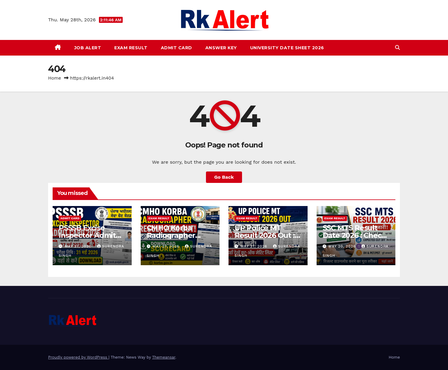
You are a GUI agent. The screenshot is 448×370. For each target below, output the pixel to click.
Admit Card (176, 47)
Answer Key (221, 47)
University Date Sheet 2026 (287, 47)
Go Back (224, 177)
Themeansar (163, 357)
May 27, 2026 (79, 246)
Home (54, 78)
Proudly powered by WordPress (78, 357)
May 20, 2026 (342, 246)
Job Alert (87, 47)
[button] (397, 47)
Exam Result (131, 47)
